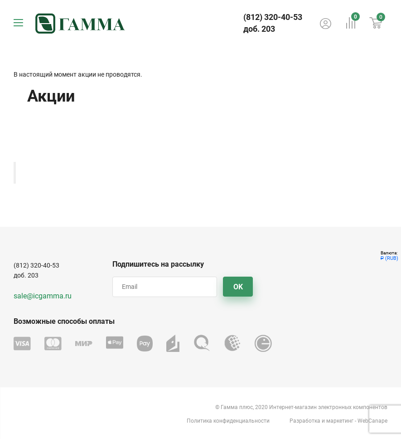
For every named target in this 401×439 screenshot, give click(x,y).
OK (238, 287)
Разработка (305, 421)
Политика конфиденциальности (228, 421)
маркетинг (339, 421)
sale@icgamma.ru (43, 296)
